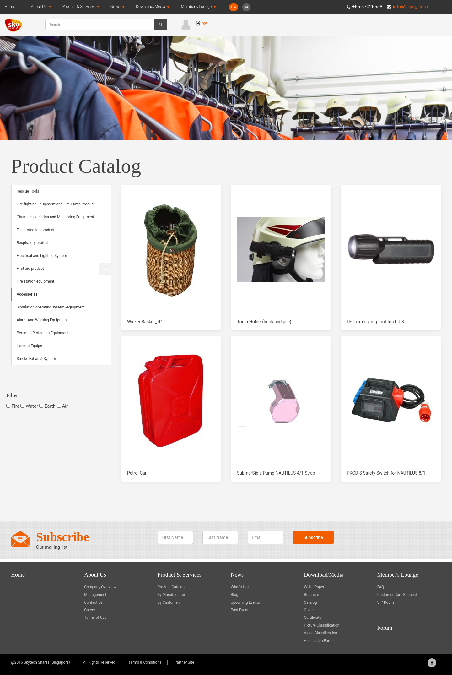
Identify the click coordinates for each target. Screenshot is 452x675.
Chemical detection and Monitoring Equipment (55, 217)
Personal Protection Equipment (42, 333)
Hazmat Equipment (33, 346)
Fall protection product (35, 230)
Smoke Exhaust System (36, 359)
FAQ (380, 587)
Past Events (240, 610)
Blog (234, 594)
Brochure (311, 594)
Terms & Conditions (144, 662)
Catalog (310, 602)
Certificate (312, 617)
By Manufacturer (171, 594)
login (202, 23)
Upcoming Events (245, 602)
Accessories (27, 294)
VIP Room (385, 602)
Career (89, 610)
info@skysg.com (410, 6)
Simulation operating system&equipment (51, 307)
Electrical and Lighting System (42, 255)
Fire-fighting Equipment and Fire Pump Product (56, 204)
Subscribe (313, 539)
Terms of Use (95, 617)
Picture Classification (321, 625)
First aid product (30, 268)
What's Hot (240, 587)
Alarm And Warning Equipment (42, 320)
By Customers (169, 602)
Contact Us (93, 602)
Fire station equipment (35, 281)
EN (233, 7)
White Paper (314, 587)
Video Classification (320, 633)
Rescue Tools (28, 191)
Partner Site (184, 662)
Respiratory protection (35, 243)
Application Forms (319, 641)
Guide (309, 610)
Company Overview (100, 587)
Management (95, 594)
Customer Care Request (397, 594)
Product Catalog (171, 587)
